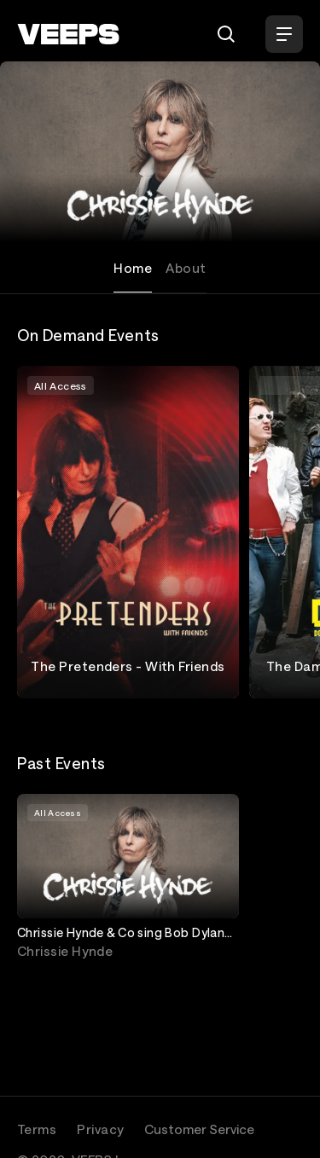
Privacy (100, 1129)
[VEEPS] (68, 34)
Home (132, 267)
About (186, 267)
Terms (36, 1129)
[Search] (226, 34)
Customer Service (199, 1129)
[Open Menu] (284, 34)
